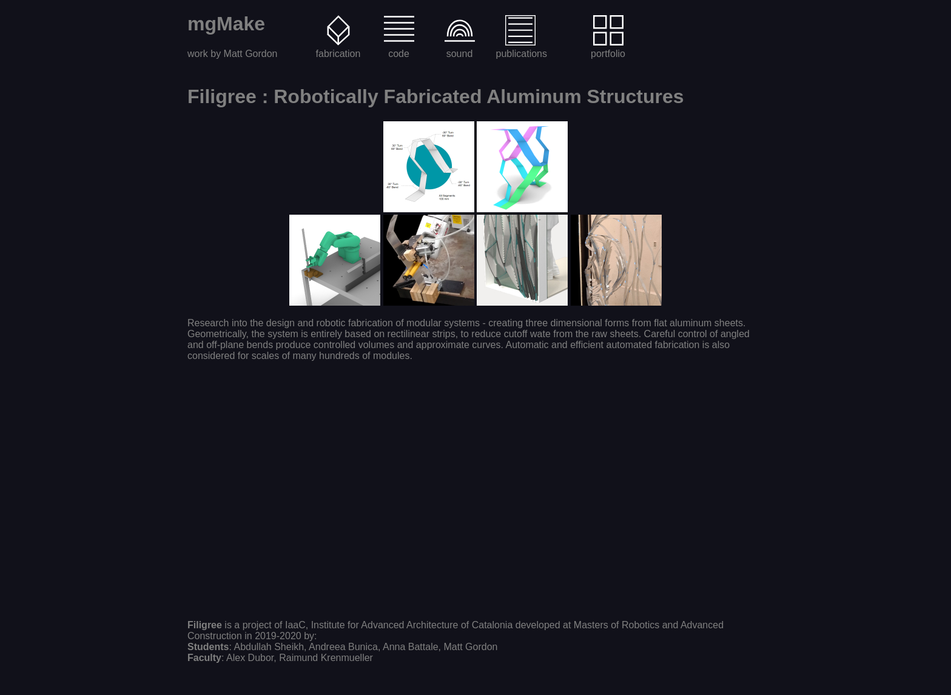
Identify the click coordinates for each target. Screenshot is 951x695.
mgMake (226, 24)
